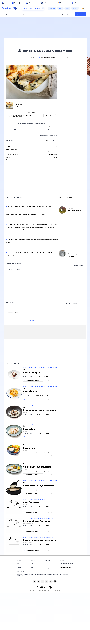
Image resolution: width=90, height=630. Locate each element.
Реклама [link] (47, 563)
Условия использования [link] (66, 563)
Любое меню (51, 14)
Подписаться (49, 115)
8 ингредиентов (28, 376)
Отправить (31, 320)
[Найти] (42, 8)
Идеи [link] (18, 563)
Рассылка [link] (62, 560)
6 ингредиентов (28, 544)
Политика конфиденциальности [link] (51, 568)
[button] (68, 197)
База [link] (32, 563)
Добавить (75, 3)
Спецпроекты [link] (20, 571)
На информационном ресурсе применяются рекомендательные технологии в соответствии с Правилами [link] (43, 575)
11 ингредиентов (29, 395)
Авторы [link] (33, 560)
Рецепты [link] (19, 560)
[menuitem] (6, 3)
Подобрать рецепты (80, 14)
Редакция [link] (47, 560)
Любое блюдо (24, 14)
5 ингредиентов (28, 489)
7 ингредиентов (28, 414)
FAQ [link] (32, 567)
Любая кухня (38, 14)
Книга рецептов (64, 3)
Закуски (10, 14)
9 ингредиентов (28, 452)
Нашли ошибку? (79, 265)
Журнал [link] (19, 567)
